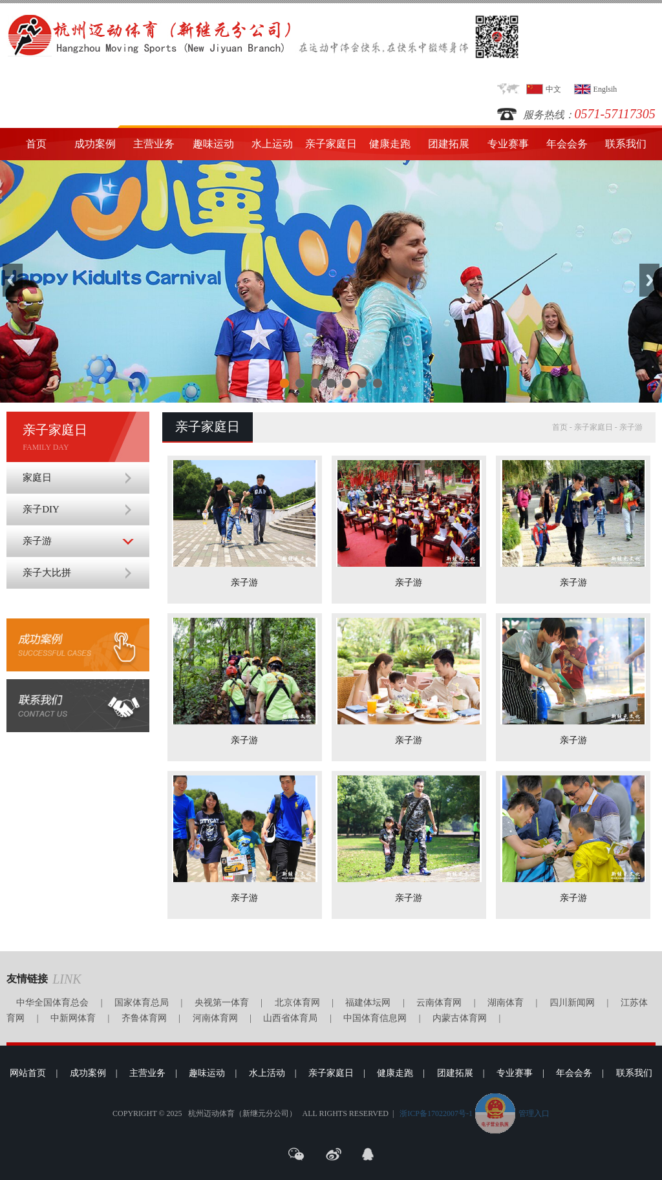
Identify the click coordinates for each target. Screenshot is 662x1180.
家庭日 (37, 477)
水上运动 (272, 143)
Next (649, 280)
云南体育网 (439, 1002)
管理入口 (534, 1113)
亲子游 (37, 541)
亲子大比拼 (47, 572)
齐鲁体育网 (144, 1018)
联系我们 (625, 143)
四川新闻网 (572, 1002)
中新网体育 (73, 1018)
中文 (553, 89)
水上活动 (267, 1073)
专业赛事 (508, 143)
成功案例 (95, 143)
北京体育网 (297, 1002)
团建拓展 (448, 143)
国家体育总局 (141, 1002)
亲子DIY (41, 509)
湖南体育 (505, 1002)
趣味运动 (213, 143)
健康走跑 (390, 143)
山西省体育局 (290, 1018)
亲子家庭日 (331, 143)
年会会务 (567, 143)
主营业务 (154, 143)
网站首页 (28, 1073)
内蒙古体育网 (459, 1018)
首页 (36, 143)
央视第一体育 (222, 1002)
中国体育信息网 (375, 1018)
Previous (13, 280)
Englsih (605, 89)
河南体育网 (215, 1018)
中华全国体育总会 (52, 1002)
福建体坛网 (367, 1002)
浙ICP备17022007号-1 (436, 1113)
